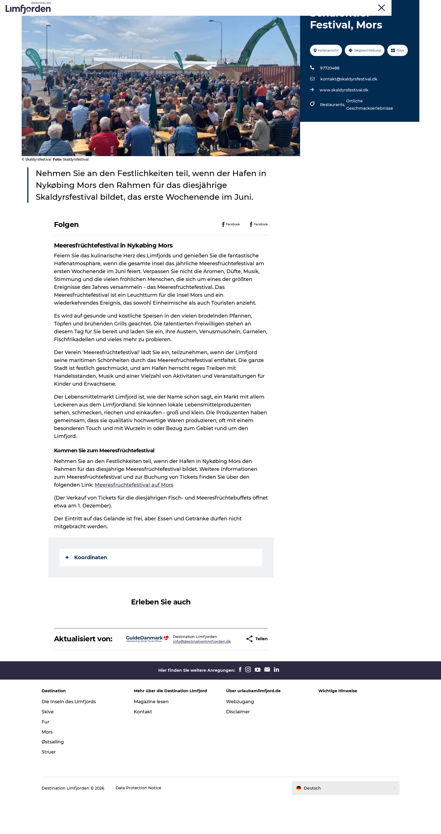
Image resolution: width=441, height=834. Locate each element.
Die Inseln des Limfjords (73, 736)
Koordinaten (86, 584)
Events (147, 18)
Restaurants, (333, 131)
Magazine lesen (154, 736)
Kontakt (145, 746)
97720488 (329, 94)
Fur (355, 5)
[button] (225, 670)
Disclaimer (238, 746)
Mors (382, 5)
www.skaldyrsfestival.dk (343, 116)
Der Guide (321, 18)
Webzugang (240, 736)
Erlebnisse (121, 18)
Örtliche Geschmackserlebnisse (369, 131)
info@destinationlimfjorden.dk (184, 672)
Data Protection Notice (143, 823)
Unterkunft (290, 18)
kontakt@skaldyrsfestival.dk (348, 105)
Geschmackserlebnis (185, 18)
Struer (397, 5)
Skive (367, 5)
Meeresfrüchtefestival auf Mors (134, 512)
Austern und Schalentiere (243, 18)
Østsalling (57, 777)
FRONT (413, 5)
